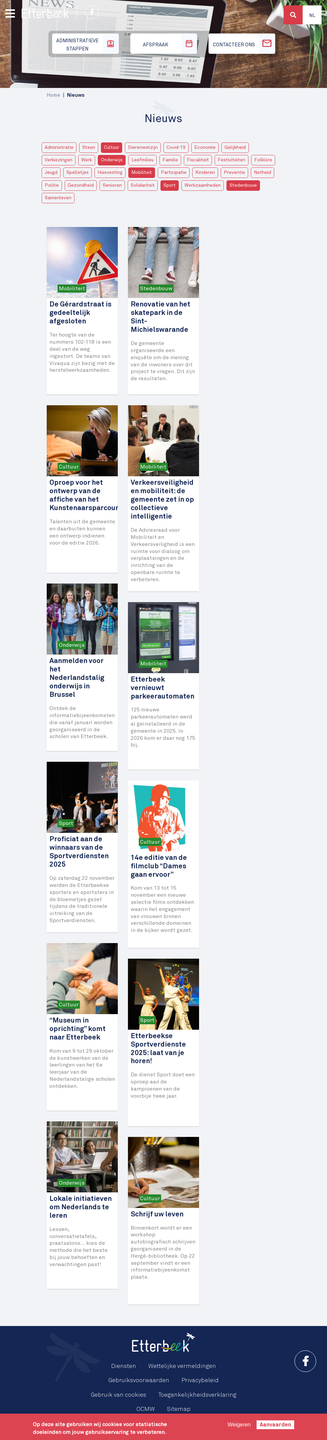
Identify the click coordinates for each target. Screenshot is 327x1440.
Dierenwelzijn (143, 147)
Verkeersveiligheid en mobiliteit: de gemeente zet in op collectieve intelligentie (162, 499)
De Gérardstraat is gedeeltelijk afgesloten (80, 313)
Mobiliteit (141, 172)
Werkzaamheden (202, 185)
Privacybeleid (200, 1380)
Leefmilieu (142, 160)
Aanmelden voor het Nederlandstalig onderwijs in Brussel (76, 678)
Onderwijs (112, 160)
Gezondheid (81, 185)
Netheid (262, 172)
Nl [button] (312, 15)
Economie (205, 147)
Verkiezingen (58, 160)
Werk (86, 160)
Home (53, 95)
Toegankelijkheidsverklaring (197, 1395)
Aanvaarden (275, 1424)
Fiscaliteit (198, 160)
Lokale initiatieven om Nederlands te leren (80, 1207)
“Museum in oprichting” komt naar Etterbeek (77, 1029)
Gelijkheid (235, 147)
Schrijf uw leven (157, 1214)
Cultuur (111, 147)
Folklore (263, 160)
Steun (88, 147)
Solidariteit (143, 185)
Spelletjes (77, 172)
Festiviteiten (231, 160)
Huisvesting (110, 172)
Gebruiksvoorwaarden (138, 1380)
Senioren (112, 185)
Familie (170, 160)
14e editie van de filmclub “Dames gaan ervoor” (159, 866)
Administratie (59, 147)
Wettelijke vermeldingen (182, 1366)
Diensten (123, 1366)
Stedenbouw (243, 185)
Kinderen (205, 172)
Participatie (174, 172)
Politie (52, 185)
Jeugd (51, 172)
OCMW (145, 1409)
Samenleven (58, 198)
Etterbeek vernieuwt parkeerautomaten (162, 688)
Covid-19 (176, 147)
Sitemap (179, 1409)
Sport (170, 185)
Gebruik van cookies (118, 1395)
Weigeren (238, 1424)
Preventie (234, 172)
